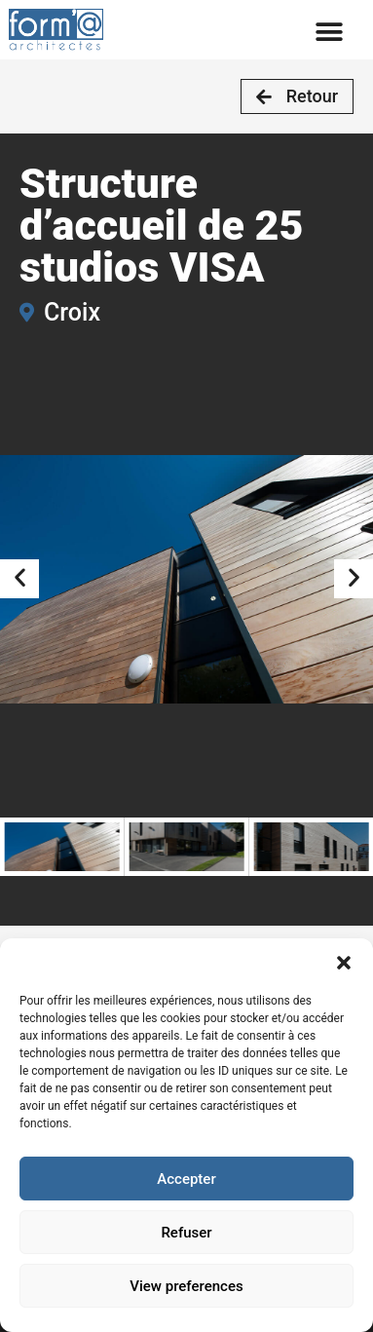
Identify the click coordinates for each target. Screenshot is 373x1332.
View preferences (186, 1286)
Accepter (186, 1179)
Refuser (186, 1232)
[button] (344, 962)
